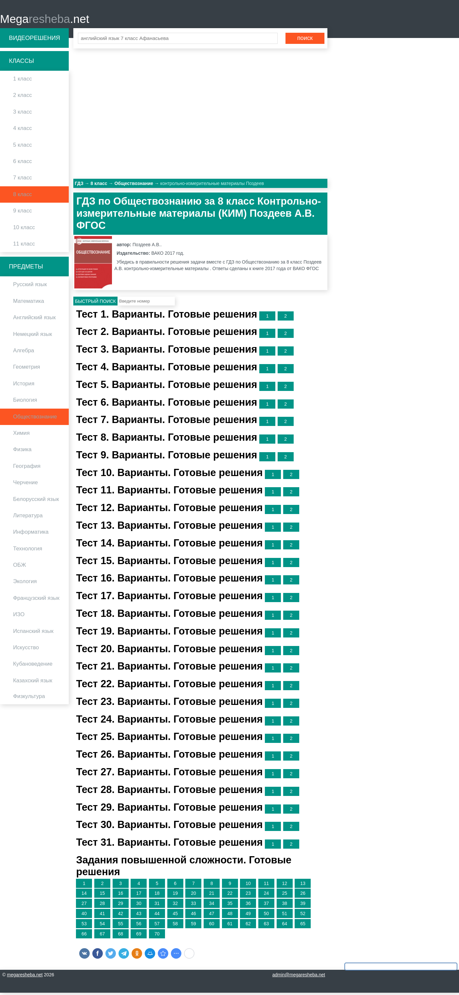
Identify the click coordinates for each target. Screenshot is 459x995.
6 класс (22, 163)
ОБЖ (19, 567)
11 (266, 885)
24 (266, 895)
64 (284, 925)
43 (138, 915)
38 (284, 905)
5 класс (22, 147)
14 (84, 895)
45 (175, 915)
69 (138, 935)
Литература (28, 517)
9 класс (22, 213)
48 (229, 915)
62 (248, 925)
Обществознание (35, 418)
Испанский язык (33, 633)
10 (248, 885)
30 (138, 905)
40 (84, 915)
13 (302, 885)
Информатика (30, 534)
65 (302, 925)
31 (157, 905)
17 (138, 895)
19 (175, 895)
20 (193, 895)
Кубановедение (32, 666)
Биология (25, 402)
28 (102, 905)
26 (302, 895)
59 (193, 925)
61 (229, 925)
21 (211, 895)
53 (84, 925)
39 (302, 905)
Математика (28, 303)
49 (248, 915)
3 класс (22, 114)
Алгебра (23, 352)
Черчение (25, 485)
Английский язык (34, 320)
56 (138, 925)
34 (211, 905)
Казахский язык (32, 682)
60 (211, 925)
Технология (27, 550)
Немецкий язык (32, 336)
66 (84, 935)
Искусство (26, 649)
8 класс (22, 196)
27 (84, 905)
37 (266, 905)
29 (120, 905)
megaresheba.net (25, 977)
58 (175, 925)
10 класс (24, 229)
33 (193, 905)
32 (175, 905)
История (23, 385)
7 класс (22, 180)
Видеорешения (34, 40)
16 (120, 895)
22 (229, 895)
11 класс (24, 246)
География (27, 468)
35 (229, 905)
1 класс (22, 81)
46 (193, 915)
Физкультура (29, 698)
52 (302, 915)
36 (248, 905)
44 (157, 915)
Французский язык (36, 600)
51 (284, 915)
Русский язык (30, 287)
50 (266, 915)
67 (102, 935)
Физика (22, 452)
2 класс (22, 97)
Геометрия (26, 369)
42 (120, 915)
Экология (25, 583)
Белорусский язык (36, 501)
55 (120, 925)
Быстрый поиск (95, 303)
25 (284, 895)
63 (266, 925)
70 (157, 935)
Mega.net (44, 19)
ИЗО (19, 617)
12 (284, 885)
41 (102, 915)
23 (248, 895)
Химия (21, 435)
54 (102, 925)
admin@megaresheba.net (298, 977)
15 (102, 895)
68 (120, 935)
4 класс (22, 130)
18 (157, 895)
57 (157, 925)
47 (211, 915)
